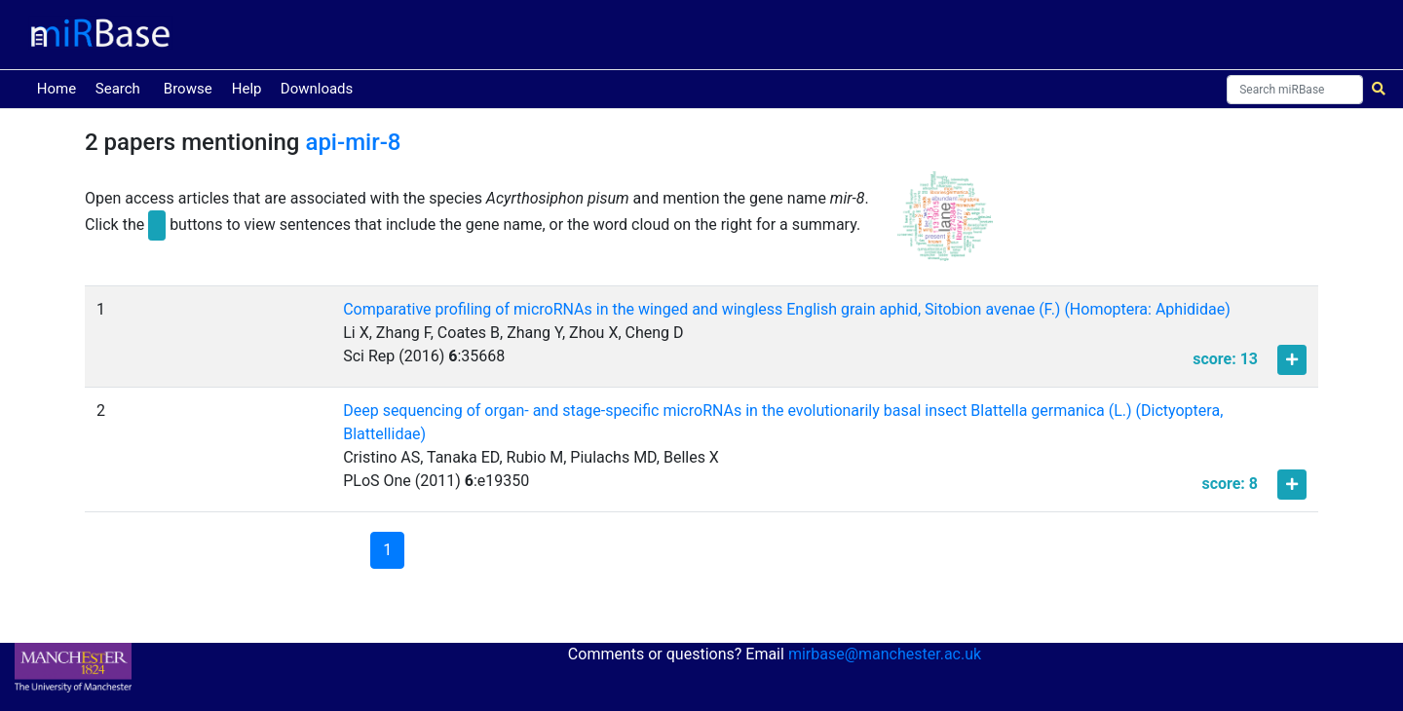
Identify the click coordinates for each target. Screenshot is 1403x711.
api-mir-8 (352, 142)
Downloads (317, 88)
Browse (188, 88)
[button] (945, 225)
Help (247, 88)
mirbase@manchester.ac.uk (884, 654)
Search (117, 88)
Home (60, 87)
